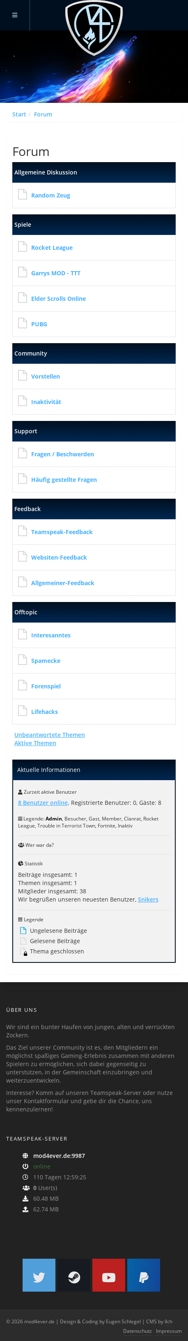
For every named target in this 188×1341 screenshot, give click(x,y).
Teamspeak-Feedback (62, 532)
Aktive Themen (35, 743)
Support (25, 431)
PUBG (39, 324)
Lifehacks (44, 712)
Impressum (169, 1330)
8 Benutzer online (43, 802)
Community (30, 353)
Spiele (22, 224)
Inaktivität (46, 402)
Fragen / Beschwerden (62, 454)
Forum (43, 114)
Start (19, 114)
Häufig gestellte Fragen (64, 479)
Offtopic (25, 612)
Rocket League (52, 247)
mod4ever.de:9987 (59, 1156)
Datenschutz (137, 1330)
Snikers (148, 899)
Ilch (168, 1321)
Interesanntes (51, 635)
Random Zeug (50, 195)
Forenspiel (46, 686)
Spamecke (45, 661)
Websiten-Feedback (59, 557)
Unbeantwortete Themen (49, 735)
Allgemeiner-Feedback (62, 583)
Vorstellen (45, 376)
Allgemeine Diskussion (45, 172)
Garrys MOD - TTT (55, 273)
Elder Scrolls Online (58, 298)
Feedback (27, 509)
